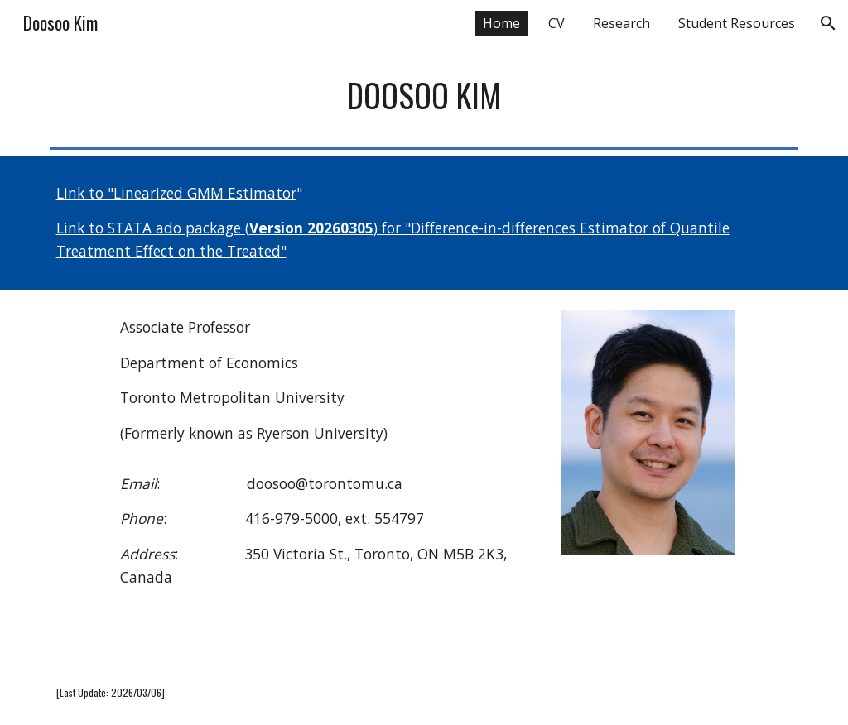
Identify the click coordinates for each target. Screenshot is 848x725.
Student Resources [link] (736, 23)
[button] (828, 23)
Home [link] (501, 23)
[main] (424, 95)
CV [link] (556, 23)
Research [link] (621, 23)
